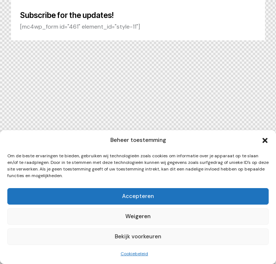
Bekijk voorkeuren (138, 236)
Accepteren (138, 196)
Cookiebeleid (134, 254)
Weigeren (138, 216)
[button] (265, 140)
